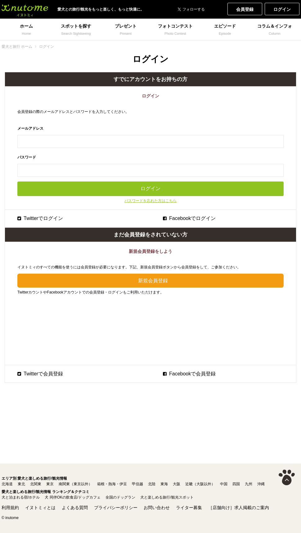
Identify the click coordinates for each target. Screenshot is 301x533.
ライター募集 (189, 507)
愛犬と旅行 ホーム (17, 46)
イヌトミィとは (40, 507)
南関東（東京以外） (75, 484)
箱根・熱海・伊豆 (112, 484)
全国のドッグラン (120, 497)
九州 (248, 484)
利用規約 (10, 507)
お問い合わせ (157, 507)
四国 (236, 484)
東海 (164, 484)
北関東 (35, 484)
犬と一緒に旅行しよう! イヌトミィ (25, 9)
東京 (50, 484)
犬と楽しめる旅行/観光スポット (166, 497)
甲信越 (137, 484)
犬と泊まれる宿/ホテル (21, 497)
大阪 (176, 484)
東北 (21, 484)
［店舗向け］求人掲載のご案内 (238, 507)
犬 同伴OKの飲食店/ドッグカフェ (73, 497)
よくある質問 (75, 507)
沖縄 (261, 484)
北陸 (151, 484)
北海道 (7, 484)
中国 (223, 484)
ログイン (282, 9)
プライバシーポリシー (115, 507)
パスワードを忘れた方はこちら (150, 201)
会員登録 (245, 9)
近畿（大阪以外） (200, 484)
